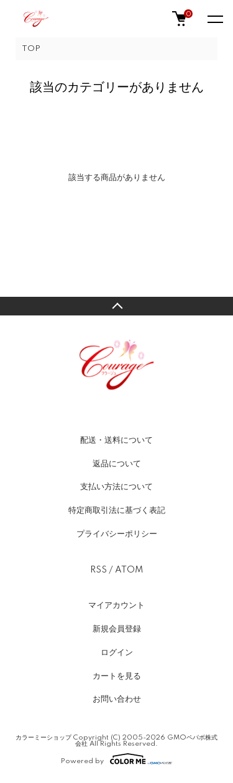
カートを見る (117, 676)
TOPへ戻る (116, 306)
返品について (117, 463)
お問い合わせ (117, 699)
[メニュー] (214, 18)
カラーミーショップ (43, 737)
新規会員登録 (117, 629)
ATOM (129, 570)
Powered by (116, 758)
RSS (98, 570)
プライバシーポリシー (116, 534)
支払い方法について (116, 486)
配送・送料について (116, 440)
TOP (31, 49)
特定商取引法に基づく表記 (116, 510)
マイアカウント (116, 605)
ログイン (117, 652)
